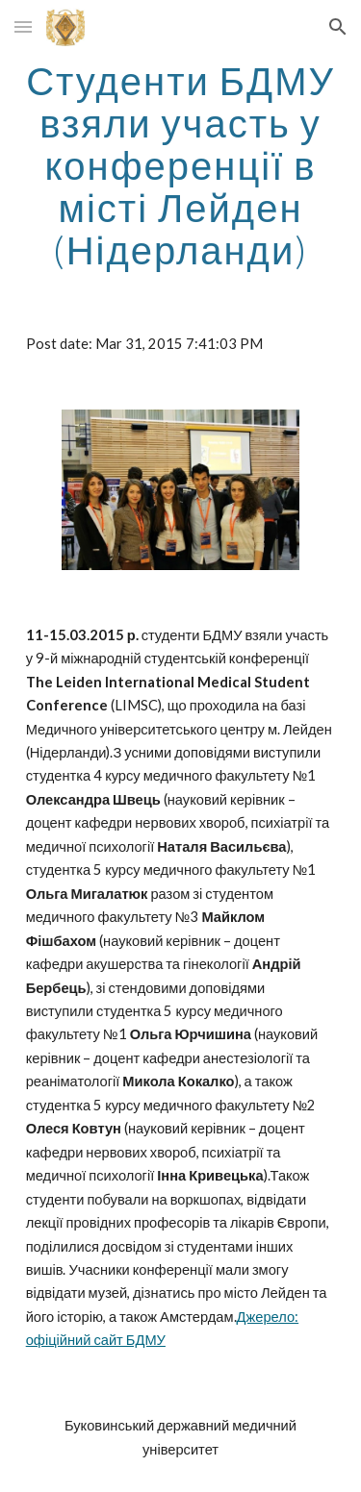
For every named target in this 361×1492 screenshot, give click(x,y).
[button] (23, 26)
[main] (181, 165)
